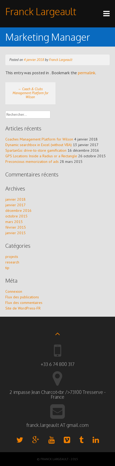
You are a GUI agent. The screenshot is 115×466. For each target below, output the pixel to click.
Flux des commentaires (23, 302)
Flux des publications (22, 297)
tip (7, 267)
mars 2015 (14, 221)
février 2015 (15, 227)
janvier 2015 (15, 232)
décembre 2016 (18, 210)
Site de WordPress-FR (23, 308)
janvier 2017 (15, 205)
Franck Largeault (40, 11)
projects (11, 256)
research (12, 262)
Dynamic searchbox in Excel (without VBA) (38, 144)
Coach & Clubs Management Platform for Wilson (30, 93)
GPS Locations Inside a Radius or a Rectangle (41, 156)
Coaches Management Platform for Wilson (39, 139)
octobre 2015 (16, 216)
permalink (86, 72)
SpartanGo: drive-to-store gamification (35, 150)
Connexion (13, 291)
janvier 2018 (15, 199)
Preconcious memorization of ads (32, 161)
